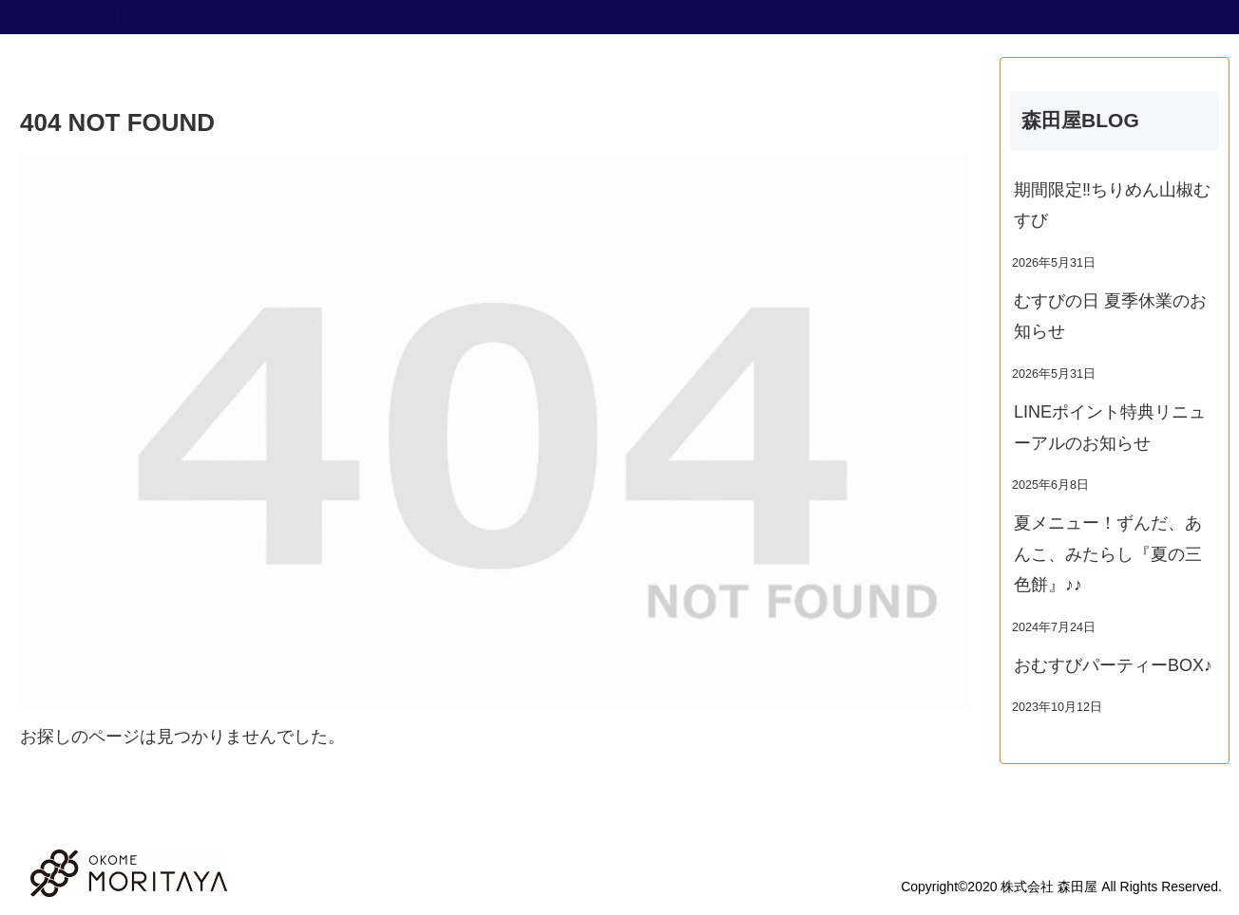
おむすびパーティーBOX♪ (1113, 665)
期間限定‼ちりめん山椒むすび (1112, 205)
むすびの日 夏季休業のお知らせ (1110, 316)
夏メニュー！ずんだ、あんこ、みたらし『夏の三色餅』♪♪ (1108, 554)
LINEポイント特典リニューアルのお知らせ (1110, 427)
